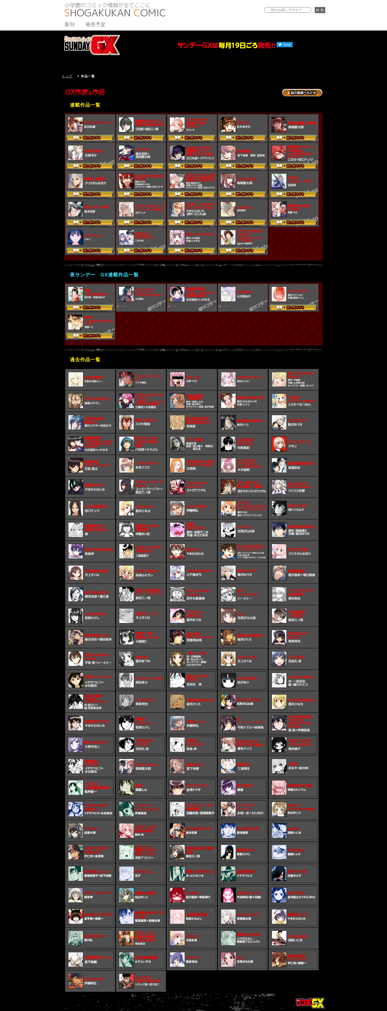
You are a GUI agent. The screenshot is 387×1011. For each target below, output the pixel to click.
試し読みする (90, 138)
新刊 (69, 24)
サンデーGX (92, 45)
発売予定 (95, 24)
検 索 (320, 10)
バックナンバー (307, 34)
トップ (67, 76)
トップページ (310, 1003)
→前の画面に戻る (302, 92)
